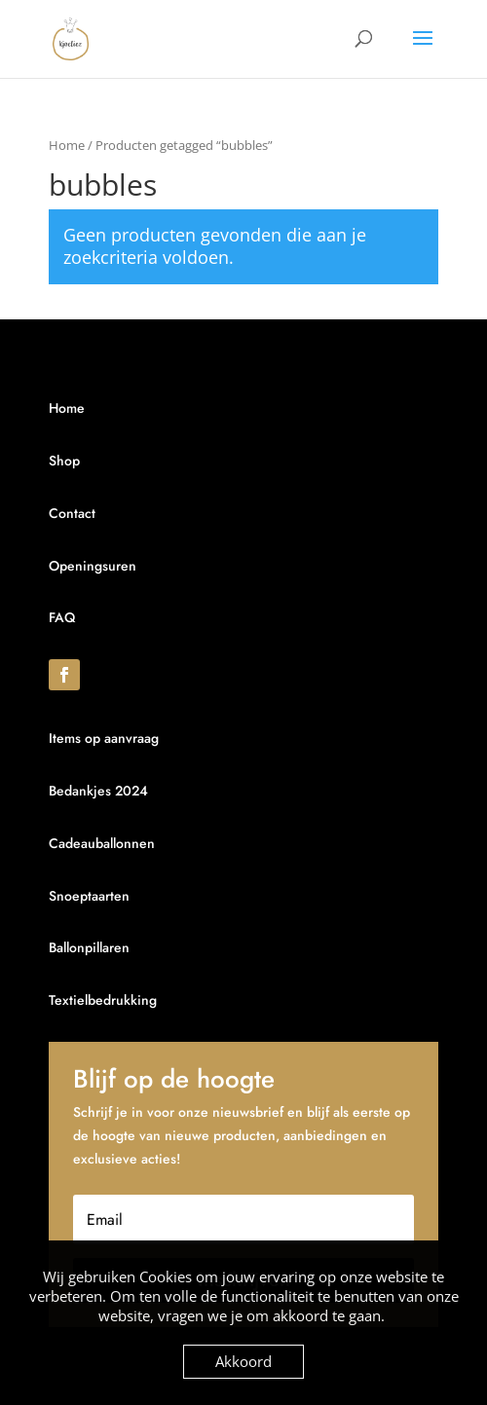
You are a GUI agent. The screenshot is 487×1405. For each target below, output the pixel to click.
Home (67, 145)
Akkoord (243, 1361)
